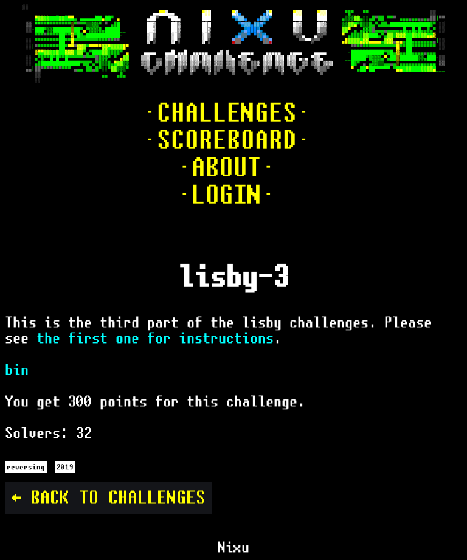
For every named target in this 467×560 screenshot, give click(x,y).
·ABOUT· (226, 167)
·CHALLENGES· (227, 112)
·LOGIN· (226, 195)
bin (17, 370)
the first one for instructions (155, 338)
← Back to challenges (108, 498)
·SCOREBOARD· (227, 140)
